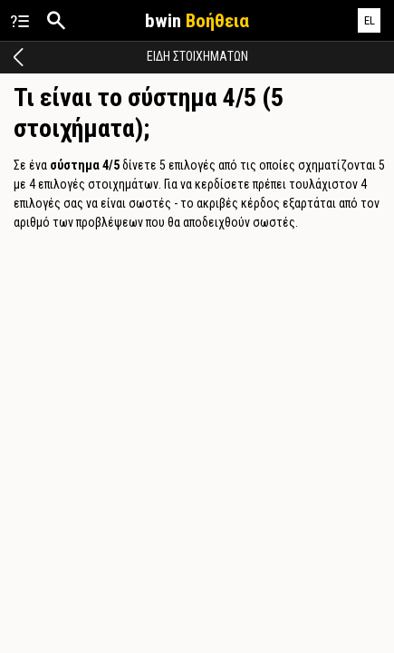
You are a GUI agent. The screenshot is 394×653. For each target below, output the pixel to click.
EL (369, 20)
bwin (197, 21)
